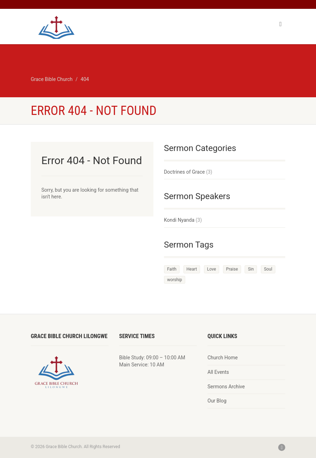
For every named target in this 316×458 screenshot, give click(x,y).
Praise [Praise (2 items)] (232, 269)
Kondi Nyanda (179, 220)
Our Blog (217, 401)
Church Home (222, 357)
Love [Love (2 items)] (211, 269)
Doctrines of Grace (184, 172)
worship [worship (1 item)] (174, 279)
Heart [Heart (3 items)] (192, 269)
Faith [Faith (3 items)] (171, 269)
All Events (218, 372)
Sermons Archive (226, 386)
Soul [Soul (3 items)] (268, 269)
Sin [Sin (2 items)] (251, 269)
